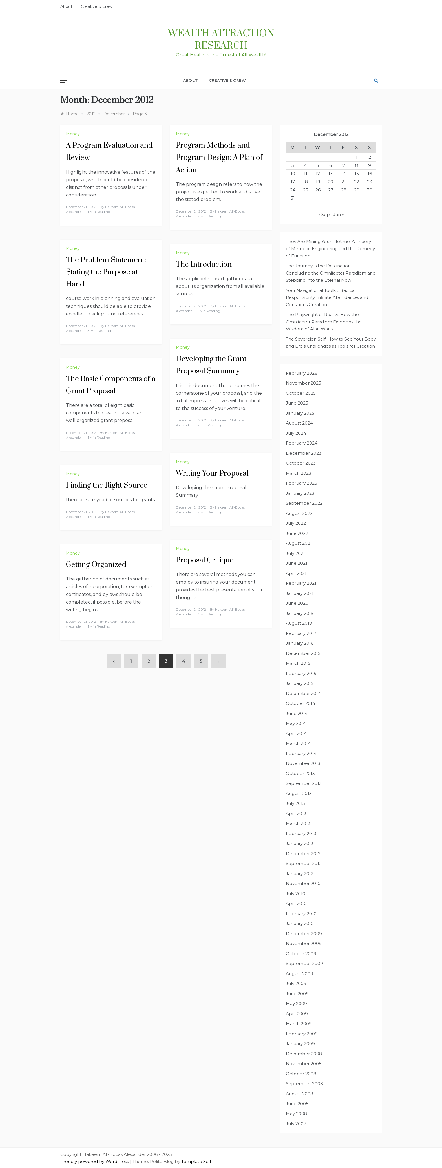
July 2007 (296, 1123)
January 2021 (299, 593)
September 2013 (304, 783)
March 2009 (299, 1023)
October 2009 (301, 953)
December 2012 (303, 853)
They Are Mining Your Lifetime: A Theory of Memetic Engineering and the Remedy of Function (330, 249)
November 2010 (303, 883)
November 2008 (304, 1063)
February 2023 (301, 483)
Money (73, 133)
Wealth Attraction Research (221, 39)
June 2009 (297, 993)
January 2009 (300, 1043)
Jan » (338, 214)
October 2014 (300, 703)
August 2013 (299, 793)
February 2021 (301, 583)
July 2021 (295, 553)
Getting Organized (96, 564)
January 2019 (300, 613)
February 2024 (301, 443)
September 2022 (304, 503)
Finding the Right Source (106, 485)
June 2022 (297, 533)
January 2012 (299, 873)
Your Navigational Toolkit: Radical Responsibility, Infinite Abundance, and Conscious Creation (327, 297)
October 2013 (300, 773)
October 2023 (301, 463)
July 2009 (296, 983)
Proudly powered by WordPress (95, 1161)
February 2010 (301, 913)
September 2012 (304, 863)
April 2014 (296, 733)
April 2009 (297, 1013)
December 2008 (304, 1053)
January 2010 (300, 923)
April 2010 (296, 903)
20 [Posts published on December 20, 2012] (330, 181)
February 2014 (301, 753)
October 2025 (301, 393)
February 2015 (301, 673)
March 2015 (298, 663)
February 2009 (302, 1033)
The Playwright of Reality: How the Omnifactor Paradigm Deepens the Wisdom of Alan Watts (324, 322)
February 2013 (301, 833)
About (66, 6)
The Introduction (204, 264)
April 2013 (296, 813)
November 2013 (303, 763)
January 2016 (299, 643)
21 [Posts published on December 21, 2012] (344, 181)
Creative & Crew (96, 6)
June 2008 (297, 1103)
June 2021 (296, 563)
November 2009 (304, 943)
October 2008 (301, 1073)
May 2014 (296, 723)
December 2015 (303, 653)
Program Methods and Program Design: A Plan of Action (219, 158)
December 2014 (303, 693)
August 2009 (299, 973)
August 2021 (299, 543)
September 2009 (304, 963)
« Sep (324, 214)
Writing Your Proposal (212, 473)
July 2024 (296, 433)
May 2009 (296, 1003)
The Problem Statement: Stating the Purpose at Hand (106, 272)
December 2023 (303, 453)
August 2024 (299, 423)
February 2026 (301, 373)
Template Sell (196, 1161)
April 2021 (296, 573)
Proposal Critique (205, 560)
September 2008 (304, 1083)
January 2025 (300, 413)
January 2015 (299, 683)
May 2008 (296, 1113)
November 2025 (303, 383)
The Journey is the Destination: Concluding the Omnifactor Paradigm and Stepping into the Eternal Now (330, 273)
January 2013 (299, 843)
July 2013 (295, 803)
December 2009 (304, 933)
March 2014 (298, 743)
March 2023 (298, 473)
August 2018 (299, 623)
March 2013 (298, 823)
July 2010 (295, 893)
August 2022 (299, 513)
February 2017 (301, 633)
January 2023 (300, 493)
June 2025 (297, 403)
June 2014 (297, 713)
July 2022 (296, 523)
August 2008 (299, 1093)
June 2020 (297, 603)
